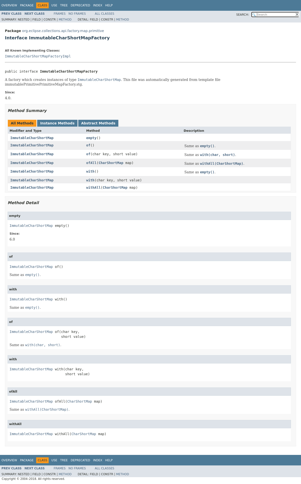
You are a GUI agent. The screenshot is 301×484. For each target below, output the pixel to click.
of (88, 145)
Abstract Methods (98, 123)
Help (109, 5)
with (90, 171)
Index (97, 5)
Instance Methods (57, 123)
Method (65, 19)
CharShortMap (111, 163)
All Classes (104, 13)
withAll (93, 187)
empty (91, 138)
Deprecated (80, 5)
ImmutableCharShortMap (32, 138)
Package (26, 5)
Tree (64, 5)
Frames (60, 13)
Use (54, 5)
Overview (9, 5)
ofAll (91, 163)
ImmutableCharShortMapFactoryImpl (38, 56)
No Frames (77, 13)
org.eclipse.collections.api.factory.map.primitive (63, 31)
